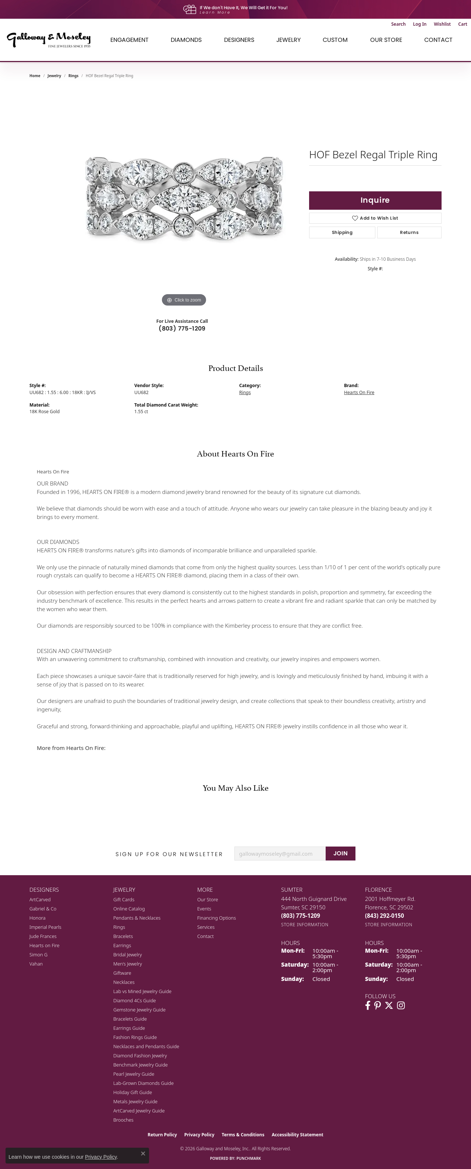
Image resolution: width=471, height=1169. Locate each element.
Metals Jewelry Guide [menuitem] (135, 1101)
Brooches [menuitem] (123, 1119)
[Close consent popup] (143, 1153)
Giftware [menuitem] (122, 973)
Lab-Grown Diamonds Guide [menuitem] (143, 1083)
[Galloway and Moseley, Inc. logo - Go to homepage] (51, 40)
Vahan (36, 963)
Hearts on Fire (44, 945)
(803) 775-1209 (182, 328)
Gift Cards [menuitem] (123, 899)
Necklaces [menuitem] (124, 982)
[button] (398, 24)
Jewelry (288, 40)
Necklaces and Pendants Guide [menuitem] (146, 1046)
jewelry (54, 75)
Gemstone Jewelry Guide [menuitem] (139, 1009)
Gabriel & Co (42, 908)
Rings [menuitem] (119, 927)
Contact (438, 40)
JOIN (340, 853)
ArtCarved (40, 899)
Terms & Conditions (243, 1135)
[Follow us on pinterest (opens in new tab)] (377, 1005)
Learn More (215, 12)
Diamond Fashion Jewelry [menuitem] (140, 1055)
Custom (335, 40)
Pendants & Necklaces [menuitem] (136, 917)
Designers (239, 40)
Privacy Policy (199, 1135)
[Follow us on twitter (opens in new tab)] (389, 1005)
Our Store (386, 40)
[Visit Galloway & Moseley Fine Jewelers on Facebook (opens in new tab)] (368, 1005)
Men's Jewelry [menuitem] (127, 963)
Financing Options (216, 917)
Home (34, 75)
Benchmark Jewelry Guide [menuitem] (140, 1064)
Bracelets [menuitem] (123, 936)
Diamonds (186, 40)
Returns (409, 232)
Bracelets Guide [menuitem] (130, 1018)
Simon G (38, 954)
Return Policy (162, 1135)
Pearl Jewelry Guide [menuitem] (133, 1074)
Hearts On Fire (359, 392)
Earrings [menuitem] (122, 945)
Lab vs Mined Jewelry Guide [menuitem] (142, 991)
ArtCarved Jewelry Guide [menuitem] (139, 1110)
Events (204, 908)
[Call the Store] (300, 915)
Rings (73, 75)
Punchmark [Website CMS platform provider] (249, 1158)
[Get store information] (305, 924)
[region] (184, 198)
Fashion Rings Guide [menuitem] (135, 1037)
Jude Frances (43, 936)
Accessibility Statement (297, 1135)
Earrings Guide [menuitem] (129, 1028)
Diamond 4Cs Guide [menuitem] (134, 1000)
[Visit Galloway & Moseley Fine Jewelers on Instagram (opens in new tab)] (401, 1005)
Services (206, 927)
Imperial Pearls (45, 927)
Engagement (129, 40)
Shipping (342, 232)
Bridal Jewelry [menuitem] (127, 954)
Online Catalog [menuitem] (129, 908)
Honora (37, 917)
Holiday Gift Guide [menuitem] (132, 1092)
